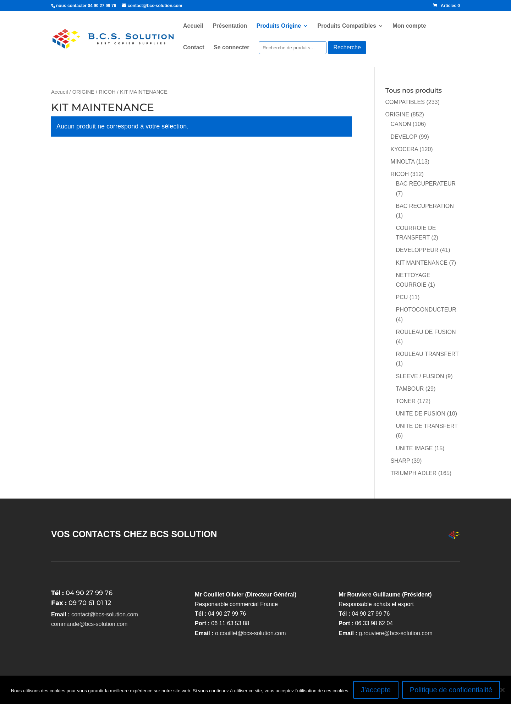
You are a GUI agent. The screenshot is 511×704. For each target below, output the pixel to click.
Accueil (193, 26)
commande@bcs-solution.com (89, 624)
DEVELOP (404, 137)
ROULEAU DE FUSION (426, 332)
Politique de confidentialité (451, 690)
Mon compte (409, 26)
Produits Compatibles (347, 26)
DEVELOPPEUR (417, 250)
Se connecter (231, 47)
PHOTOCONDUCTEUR (426, 310)
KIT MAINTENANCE (422, 263)
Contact (193, 47)
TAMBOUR (410, 389)
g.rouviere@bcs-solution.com (395, 633)
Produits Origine (279, 26)
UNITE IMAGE (414, 448)
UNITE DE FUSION (421, 414)
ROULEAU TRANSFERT (427, 354)
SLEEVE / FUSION (420, 376)
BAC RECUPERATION (425, 206)
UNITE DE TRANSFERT (427, 426)
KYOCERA (404, 149)
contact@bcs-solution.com (104, 614)
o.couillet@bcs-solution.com (250, 633)
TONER (406, 401)
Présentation (230, 26)
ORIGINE (83, 92)
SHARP (400, 461)
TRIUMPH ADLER (414, 473)
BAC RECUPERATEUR (426, 184)
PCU (402, 297)
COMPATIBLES (405, 102)
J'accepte (376, 690)
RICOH (107, 92)
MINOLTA (403, 162)
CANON (401, 124)
